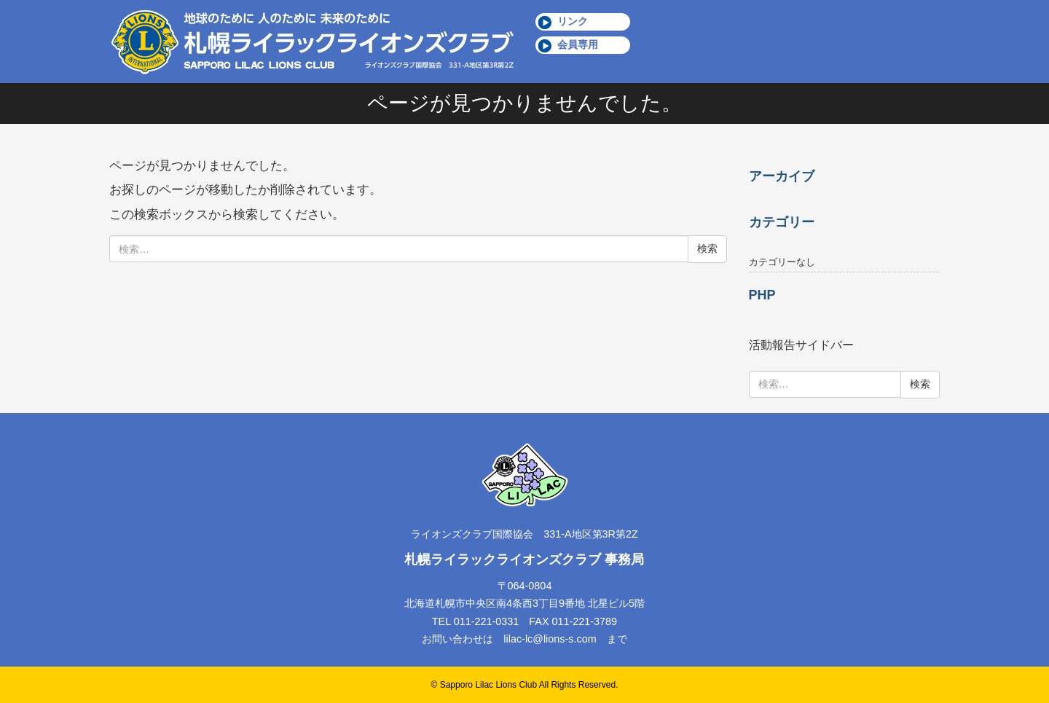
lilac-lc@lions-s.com (549, 639)
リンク (572, 21)
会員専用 (577, 44)
